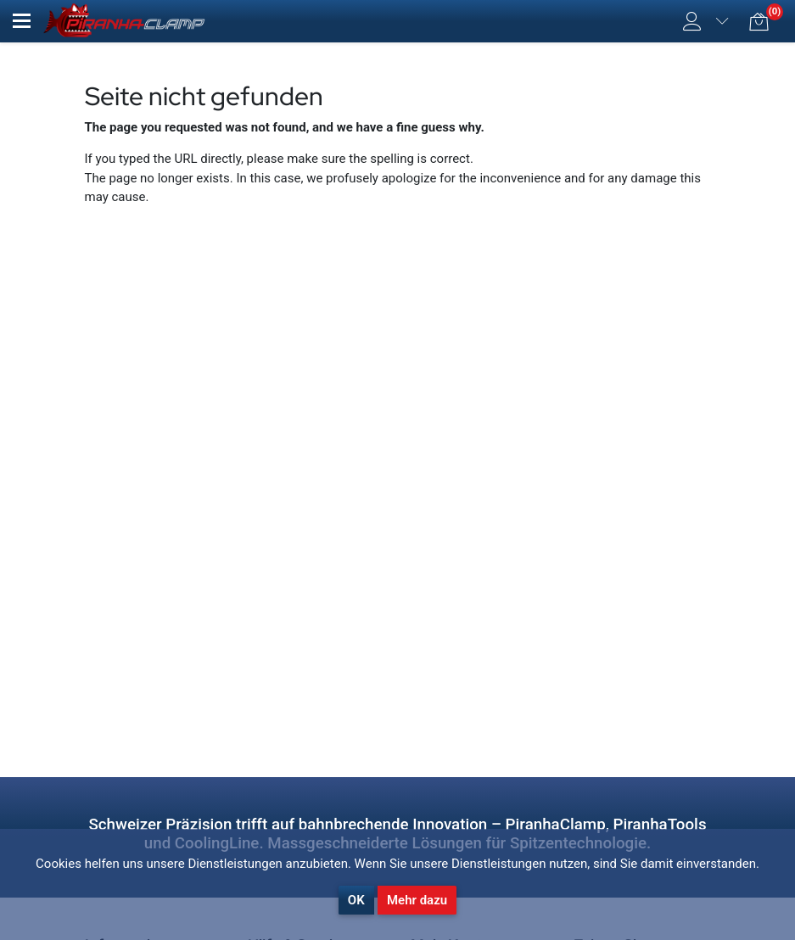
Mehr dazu (417, 900)
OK (356, 900)
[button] (22, 21)
